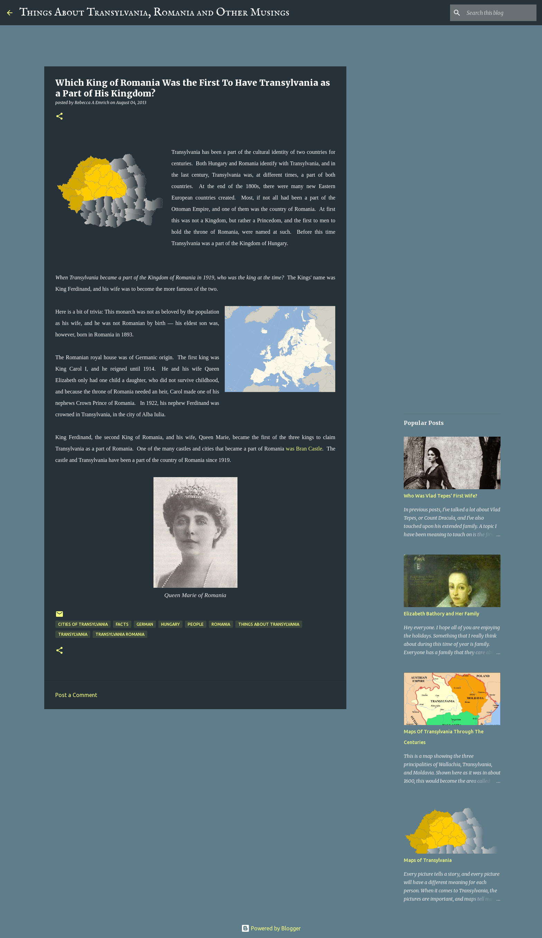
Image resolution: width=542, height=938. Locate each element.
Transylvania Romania (119, 634)
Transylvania (72, 634)
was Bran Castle (304, 449)
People (196, 624)
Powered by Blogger (271, 928)
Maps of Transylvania (428, 860)
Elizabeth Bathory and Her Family (441, 613)
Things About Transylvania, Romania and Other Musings (154, 13)
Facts (122, 624)
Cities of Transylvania (83, 624)
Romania (221, 624)
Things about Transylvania (268, 624)
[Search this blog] (500, 12)
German (145, 624)
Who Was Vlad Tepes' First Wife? (440, 496)
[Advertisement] (195, 767)
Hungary (170, 624)
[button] (59, 116)
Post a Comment (76, 695)
